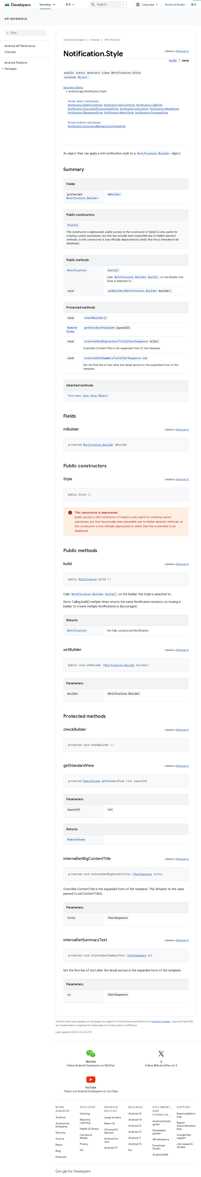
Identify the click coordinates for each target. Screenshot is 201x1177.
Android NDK (160, 1154)
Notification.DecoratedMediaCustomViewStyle (97, 126)
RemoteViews (71, 329)
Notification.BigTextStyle (119, 105)
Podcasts (61, 1157)
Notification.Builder (153, 153)
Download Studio (158, 1147)
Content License (160, 1021)
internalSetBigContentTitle (105, 341)
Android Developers (74, 39)
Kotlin (173, 61)
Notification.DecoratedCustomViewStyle (93, 109)
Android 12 (134, 1131)
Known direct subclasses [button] (128, 107)
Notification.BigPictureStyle (85, 105)
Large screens (112, 1117)
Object (82, 77)
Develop (94, 39)
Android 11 (134, 1138)
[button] (24, 69)
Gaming (85, 1113)
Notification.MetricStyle (119, 112)
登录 (194, 4)
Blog (58, 1150)
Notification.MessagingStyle (85, 112)
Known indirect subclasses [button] (128, 124)
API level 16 (182, 51)
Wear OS (109, 1123)
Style (71, 225)
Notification (76, 270)
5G (82, 1150)
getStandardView (96, 327)
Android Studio (175, 4)
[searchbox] (25, 33)
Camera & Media (86, 1136)
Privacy (84, 1144)
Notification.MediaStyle (164, 109)
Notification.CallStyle (149, 105)
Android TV (111, 1147)
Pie (130, 1150)
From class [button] (88, 395)
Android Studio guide (161, 1122)
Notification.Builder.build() (137, 277)
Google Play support (184, 1136)
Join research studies (185, 1145)
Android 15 (134, 1113)
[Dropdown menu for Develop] (56, 4)
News (59, 1144)
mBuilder (114, 194)
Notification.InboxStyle (134, 109)
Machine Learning (85, 1121)
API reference (16, 19)
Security (60, 1132)
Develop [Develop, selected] (45, 4)
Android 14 (135, 1119)
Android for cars (111, 1140)
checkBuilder (94, 318)
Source (60, 1138)
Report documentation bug (186, 1125)
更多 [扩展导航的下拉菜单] (68, 4)
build (112, 270)
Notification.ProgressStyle (151, 112)
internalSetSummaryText (102, 358)
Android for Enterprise (63, 1125)
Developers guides (159, 1132)
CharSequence (138, 341)
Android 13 (134, 1125)
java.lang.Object (73, 87)
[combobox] (108, 4)
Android (60, 1117)
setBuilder (116, 291)
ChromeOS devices (111, 1131)
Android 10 (135, 1144)
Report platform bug (186, 1115)
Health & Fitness (89, 1128)
